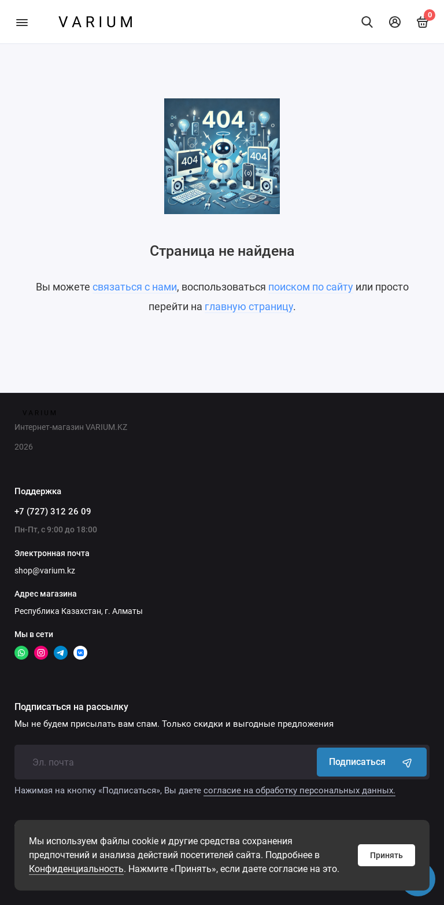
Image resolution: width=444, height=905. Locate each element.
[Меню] (21, 21)
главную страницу (249, 306)
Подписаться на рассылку (71, 707)
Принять (386, 855)
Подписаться (372, 762)
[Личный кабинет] (395, 22)
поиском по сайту (310, 287)
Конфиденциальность (76, 868)
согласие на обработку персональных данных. (299, 790)
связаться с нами (134, 287)
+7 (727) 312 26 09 (52, 511)
